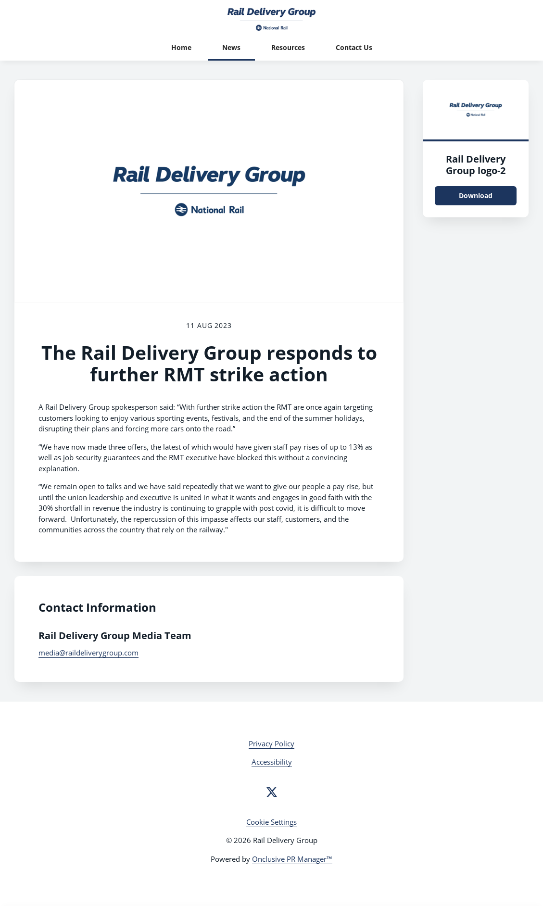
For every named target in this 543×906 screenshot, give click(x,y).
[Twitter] (271, 792)
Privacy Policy (271, 743)
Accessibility (272, 762)
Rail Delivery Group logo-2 (475, 164)
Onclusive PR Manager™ (292, 859)
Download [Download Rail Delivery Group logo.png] (475, 195)
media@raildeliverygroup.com (88, 652)
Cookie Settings (271, 822)
